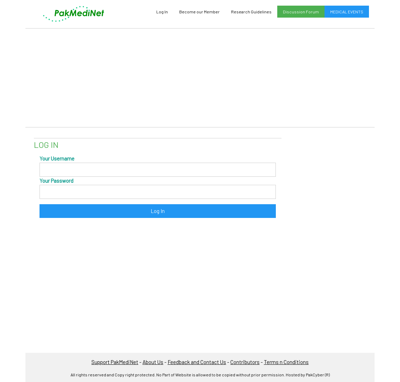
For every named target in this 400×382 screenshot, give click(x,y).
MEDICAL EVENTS (346, 11)
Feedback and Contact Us (197, 362)
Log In (162, 11)
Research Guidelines (251, 11)
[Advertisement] (200, 78)
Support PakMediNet (114, 362)
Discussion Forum (301, 11)
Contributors (245, 362)
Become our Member (199, 11)
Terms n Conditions (286, 362)
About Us (153, 362)
